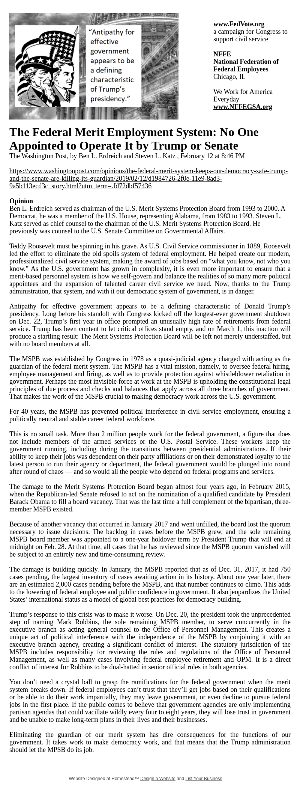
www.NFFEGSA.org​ (242, 106)
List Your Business (204, 778)
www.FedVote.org (238, 24)
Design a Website (158, 778)
